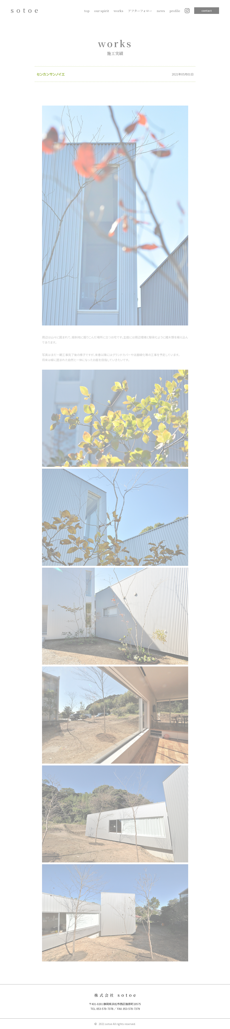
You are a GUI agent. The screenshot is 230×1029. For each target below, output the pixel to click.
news (161, 10)
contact (207, 10)
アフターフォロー (140, 10)
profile (175, 10)
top (87, 10)
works (118, 10)
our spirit (101, 10)
